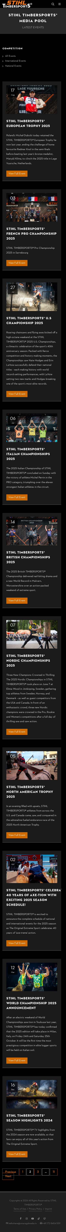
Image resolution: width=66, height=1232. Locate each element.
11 (54, 1172)
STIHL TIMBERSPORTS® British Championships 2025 (28, 557)
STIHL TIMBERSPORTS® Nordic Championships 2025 (28, 661)
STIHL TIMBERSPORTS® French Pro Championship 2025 (31, 234)
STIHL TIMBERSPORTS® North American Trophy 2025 (29, 792)
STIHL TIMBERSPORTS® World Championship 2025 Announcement (31, 1003)
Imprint (48, 1209)
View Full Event (16, 173)
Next (8, 1176)
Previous (10, 1172)
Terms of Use (20, 1209)
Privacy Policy (35, 1209)
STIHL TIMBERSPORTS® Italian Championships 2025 (28, 454)
